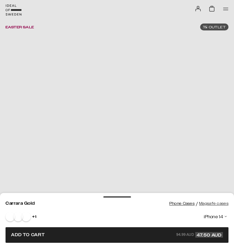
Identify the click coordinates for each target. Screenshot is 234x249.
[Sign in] (198, 9)
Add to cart (117, 235)
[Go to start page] (13, 10)
